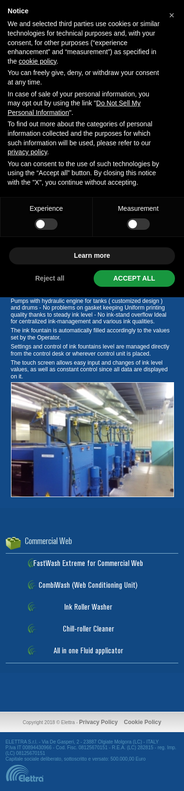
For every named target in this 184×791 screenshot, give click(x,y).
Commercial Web (48, 541)
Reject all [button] (49, 278)
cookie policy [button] (37, 61)
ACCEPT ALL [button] (134, 278)
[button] (171, 15)
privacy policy (27, 152)
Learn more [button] (92, 255)
